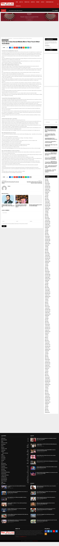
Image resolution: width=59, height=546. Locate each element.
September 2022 (47, 247)
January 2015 (47, 382)
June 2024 (46, 216)
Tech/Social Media (46, 11)
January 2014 (47, 400)
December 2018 (47, 313)
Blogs (2, 445)
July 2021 (46, 268)
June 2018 (46, 322)
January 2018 (47, 329)
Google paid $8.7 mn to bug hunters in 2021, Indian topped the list (8, 209)
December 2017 (47, 331)
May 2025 (46, 200)
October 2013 (47, 404)
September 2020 (47, 282)
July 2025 (46, 197)
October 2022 (47, 246)
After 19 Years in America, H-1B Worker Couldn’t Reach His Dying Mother (50, 134)
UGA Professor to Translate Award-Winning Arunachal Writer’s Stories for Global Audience (51, 166)
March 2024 (47, 221)
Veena (3, 49)
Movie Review (3, 467)
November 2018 (47, 315)
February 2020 (47, 293)
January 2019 (47, 312)
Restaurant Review (54, 11)
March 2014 (47, 397)
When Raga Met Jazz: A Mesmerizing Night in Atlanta (16, 501)
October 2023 (47, 228)
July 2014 (46, 391)
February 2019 (47, 310)
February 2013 (47, 416)
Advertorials (3, 442)
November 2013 (47, 403)
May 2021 (46, 271)
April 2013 (46, 413)
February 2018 (47, 328)
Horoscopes (3, 461)
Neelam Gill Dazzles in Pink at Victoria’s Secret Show (46, 459)
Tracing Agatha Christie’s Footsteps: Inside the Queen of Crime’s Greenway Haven (50, 162)
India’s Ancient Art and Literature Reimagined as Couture (47, 465)
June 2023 (46, 234)
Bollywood (3, 446)
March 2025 (47, 203)
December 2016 (47, 348)
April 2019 (46, 307)
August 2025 (47, 196)
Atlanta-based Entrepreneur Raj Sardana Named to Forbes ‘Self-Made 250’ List (46, 502)
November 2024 (47, 209)
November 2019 (47, 297)
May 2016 (46, 359)
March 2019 (47, 309)
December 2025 (47, 190)
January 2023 (47, 241)
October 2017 (47, 334)
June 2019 (46, 304)
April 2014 (46, 395)
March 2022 (47, 256)
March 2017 (47, 344)
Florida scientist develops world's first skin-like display (35, 209)
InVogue (2, 464)
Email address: (47, 49)
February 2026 (47, 187)
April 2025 (46, 202)
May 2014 (46, 394)
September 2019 (47, 300)
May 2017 (46, 341)
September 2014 (47, 388)
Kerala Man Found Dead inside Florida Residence (50, 175)
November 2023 (47, 227)
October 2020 (47, 281)
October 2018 (47, 316)
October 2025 (47, 193)
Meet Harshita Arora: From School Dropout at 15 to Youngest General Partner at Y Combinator (46, 513)
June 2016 (46, 357)
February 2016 (47, 363)
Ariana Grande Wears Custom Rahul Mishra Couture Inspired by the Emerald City (46, 454)
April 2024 (46, 219)
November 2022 (47, 244)
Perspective (3, 470)
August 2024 (47, 213)
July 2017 (46, 338)
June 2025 (46, 199)
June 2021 (46, 269)
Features (2, 455)
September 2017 (47, 335)
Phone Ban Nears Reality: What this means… (16, 14)
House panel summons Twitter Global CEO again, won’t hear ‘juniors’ (21, 209)
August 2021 (47, 266)
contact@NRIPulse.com (22, 540)
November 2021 (47, 262)
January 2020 (47, 294)
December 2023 (47, 225)
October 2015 (47, 369)
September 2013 (47, 406)
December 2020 (47, 278)
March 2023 (47, 238)
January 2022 (47, 259)
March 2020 (47, 291)
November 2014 (47, 385)
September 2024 (47, 212)
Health (2, 458)
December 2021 (47, 260)
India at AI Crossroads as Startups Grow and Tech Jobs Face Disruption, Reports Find (47, 524)
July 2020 (46, 285)
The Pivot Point (34, 11)
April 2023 (46, 237)
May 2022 (46, 253)
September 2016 (47, 353)
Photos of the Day (5, 457)
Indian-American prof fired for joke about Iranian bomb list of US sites (51, 170)
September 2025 (47, 194)
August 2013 (47, 407)
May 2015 (46, 376)
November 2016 (47, 350)
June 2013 (46, 410)
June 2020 (46, 287)
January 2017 (47, 347)
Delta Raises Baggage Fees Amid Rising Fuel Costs (45, 518)
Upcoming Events (4, 483)
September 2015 (47, 370)
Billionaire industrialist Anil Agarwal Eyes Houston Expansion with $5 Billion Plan (46, 507)
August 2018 (47, 319)
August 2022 (47, 249)
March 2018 (47, 326)
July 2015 (46, 373)
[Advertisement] (29, 33)
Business (2, 451)
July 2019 (46, 303)
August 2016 (47, 354)
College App (42, 11)
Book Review (3, 448)
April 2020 (46, 290)
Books (2, 449)
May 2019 (46, 306)
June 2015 (46, 375)
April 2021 (46, 272)
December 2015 (47, 366)
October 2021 (47, 263)
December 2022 (47, 243)
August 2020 (47, 284)
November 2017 (47, 332)
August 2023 (47, 231)
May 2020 (46, 288)
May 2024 (46, 218)
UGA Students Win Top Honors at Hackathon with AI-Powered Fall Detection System (16, 524)
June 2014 (46, 392)
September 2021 (47, 265)
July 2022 (46, 250)
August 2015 (47, 372)
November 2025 (47, 191)
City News (1, 11)
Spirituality (3, 473)
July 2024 (46, 215)
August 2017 (47, 337)
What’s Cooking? (38, 11)
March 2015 (47, 379)
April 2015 (46, 378)
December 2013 (47, 401)
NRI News (4, 11)
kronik (46, 169)
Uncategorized (3, 480)
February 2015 (47, 381)
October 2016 (47, 351)
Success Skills (3, 474)
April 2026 (46, 184)
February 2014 (47, 398)
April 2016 (46, 360)
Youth (2, 486)
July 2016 (46, 356)
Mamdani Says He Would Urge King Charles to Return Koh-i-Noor (51, 158)
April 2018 (46, 325)
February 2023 (47, 240)
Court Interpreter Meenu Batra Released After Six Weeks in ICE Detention (50, 139)
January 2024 (47, 224)
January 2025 (47, 206)
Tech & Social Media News (5, 476)
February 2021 (47, 275)
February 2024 (47, 222)
